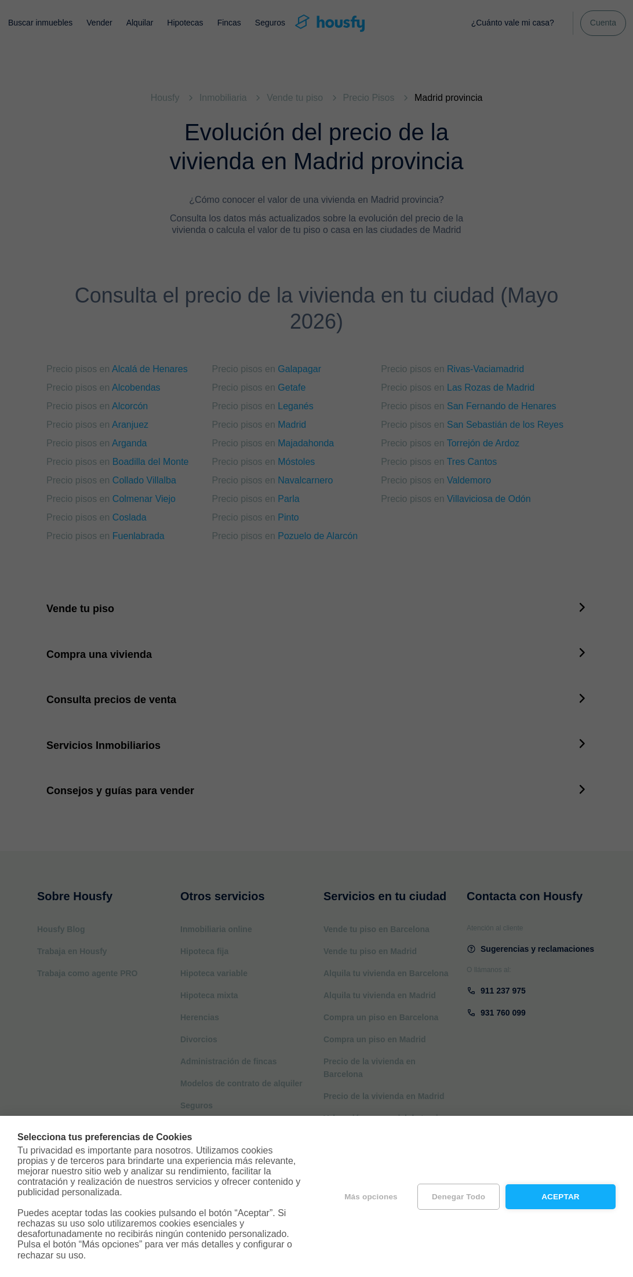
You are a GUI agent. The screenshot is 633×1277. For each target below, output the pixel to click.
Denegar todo (458, 1196)
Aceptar (560, 1196)
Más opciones (371, 1196)
